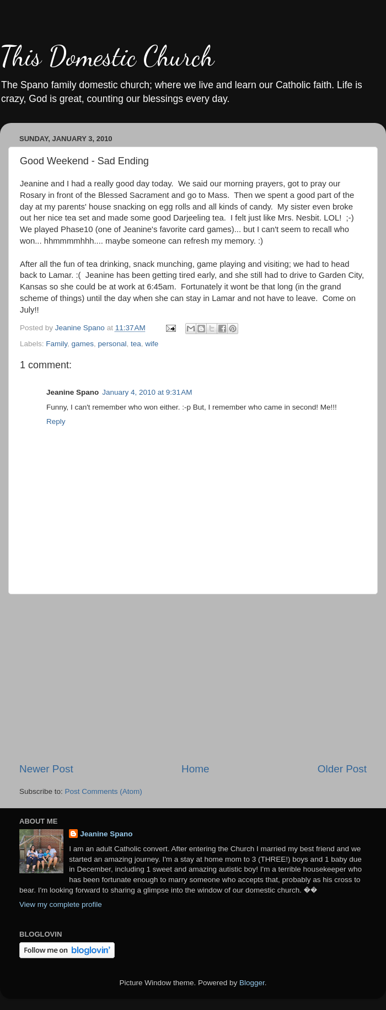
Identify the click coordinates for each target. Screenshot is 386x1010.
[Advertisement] (193, 678)
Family (56, 344)
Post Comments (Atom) (103, 791)
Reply (56, 421)
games (83, 344)
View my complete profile (60, 904)
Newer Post (46, 769)
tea (136, 344)
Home (195, 769)
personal (112, 344)
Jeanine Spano (106, 834)
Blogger (252, 983)
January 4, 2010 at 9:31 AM (147, 392)
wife (151, 344)
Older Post (342, 769)
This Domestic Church (107, 56)
